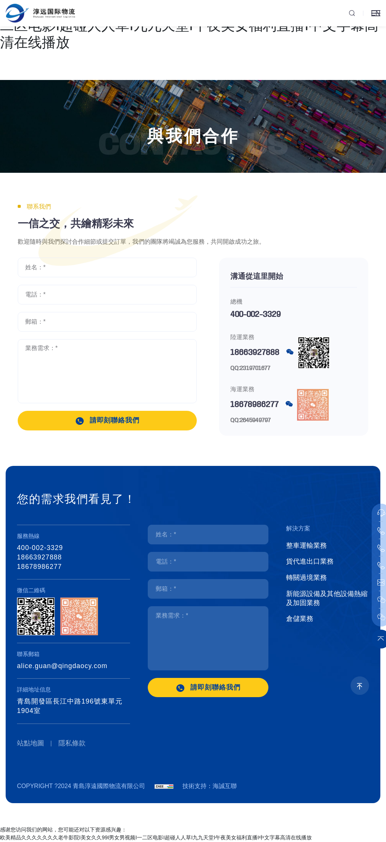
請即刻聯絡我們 (115, 420)
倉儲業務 (299, 621)
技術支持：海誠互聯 (209, 786)
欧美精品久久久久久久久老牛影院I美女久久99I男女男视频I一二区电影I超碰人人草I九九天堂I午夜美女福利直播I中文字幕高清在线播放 (156, 838)
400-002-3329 (255, 314)
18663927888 (254, 353)
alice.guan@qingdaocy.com (63, 666)
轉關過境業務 (306, 579)
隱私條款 (72, 743)
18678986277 (254, 405)
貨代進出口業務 (310, 562)
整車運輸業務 (306, 546)
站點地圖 (30, 743)
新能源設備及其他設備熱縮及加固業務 (327, 600)
